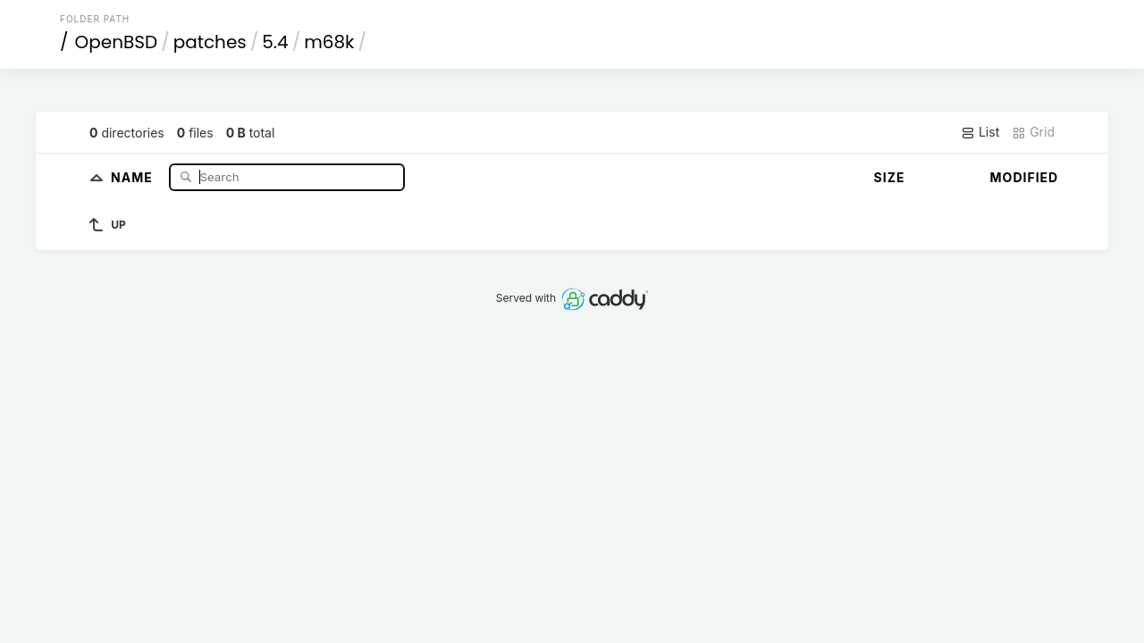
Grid (1033, 132)
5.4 (275, 41)
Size (889, 177)
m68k (329, 41)
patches (210, 41)
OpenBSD (116, 41)
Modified (1024, 177)
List (980, 132)
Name (133, 176)
